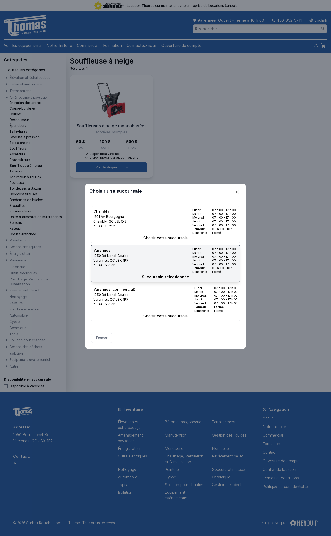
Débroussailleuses (24, 194)
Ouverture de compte (181, 45)
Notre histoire (59, 45)
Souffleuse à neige (26, 165)
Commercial (87, 45)
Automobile (127, 477)
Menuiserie (174, 448)
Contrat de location (279, 469)
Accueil (269, 418)
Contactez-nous (142, 45)
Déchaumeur (19, 120)
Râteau (15, 228)
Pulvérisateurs (21, 211)
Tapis (122, 484)
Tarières (16, 171)
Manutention (175, 435)
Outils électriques (132, 456)
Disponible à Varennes (24, 386)
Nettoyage (127, 469)
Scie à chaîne (20, 143)
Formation (112, 45)
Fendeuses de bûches (27, 200)
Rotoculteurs (20, 160)
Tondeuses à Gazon (25, 188)
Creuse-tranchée (23, 234)
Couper (15, 114)
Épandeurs (18, 125)
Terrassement (223, 421)
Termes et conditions (281, 478)
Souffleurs (18, 148)
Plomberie (220, 448)
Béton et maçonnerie (183, 421)
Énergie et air (129, 448)
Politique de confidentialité (285, 486)
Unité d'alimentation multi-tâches (36, 217)
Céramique (221, 477)
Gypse (170, 477)
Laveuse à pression (25, 137)
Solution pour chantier (184, 484)
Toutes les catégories (25, 70)
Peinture (172, 469)
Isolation (125, 492)
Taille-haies (18, 131)
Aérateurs (17, 154)
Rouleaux (17, 183)
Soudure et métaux (228, 469)
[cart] (323, 45)
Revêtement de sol (228, 456)
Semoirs (16, 223)
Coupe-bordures (23, 108)
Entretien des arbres (25, 103)
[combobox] (260, 28)
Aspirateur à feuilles (25, 177)
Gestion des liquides (229, 435)
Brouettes (17, 205)
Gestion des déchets (230, 484)
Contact (269, 452)
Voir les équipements (23, 45)
